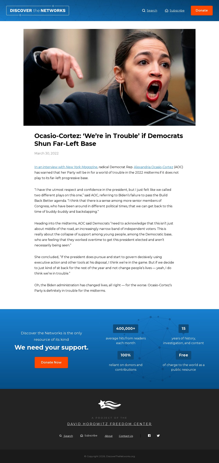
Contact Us (126, 435)
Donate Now (51, 362)
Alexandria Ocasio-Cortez (153, 167)
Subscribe (175, 10)
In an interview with (65, 167)
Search (149, 10)
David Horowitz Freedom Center (109, 424)
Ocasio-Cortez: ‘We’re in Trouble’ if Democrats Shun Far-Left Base (37, 10)
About (109, 435)
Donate (202, 10)
